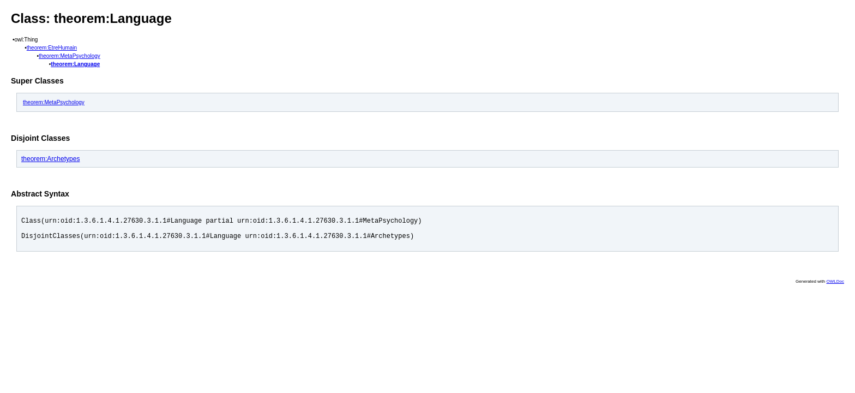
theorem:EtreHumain (52, 48)
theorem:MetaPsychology (69, 56)
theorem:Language (75, 64)
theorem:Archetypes (50, 159)
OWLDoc (835, 286)
